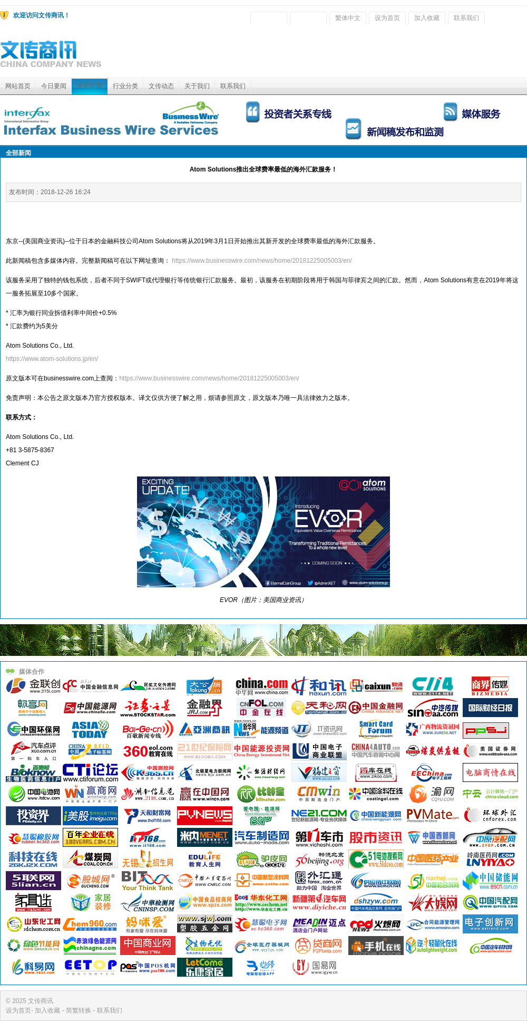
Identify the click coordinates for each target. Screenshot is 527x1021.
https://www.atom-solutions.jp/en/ (52, 358)
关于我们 (197, 86)
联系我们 (466, 18)
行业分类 (125, 86)
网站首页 (18, 86)
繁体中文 (347, 18)
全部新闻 (89, 86)
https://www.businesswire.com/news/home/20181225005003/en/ (262, 260)
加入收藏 (427, 18)
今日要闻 (53, 86)
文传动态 (161, 86)
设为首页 (387, 18)
